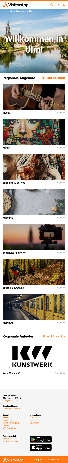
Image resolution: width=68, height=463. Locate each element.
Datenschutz (8, 417)
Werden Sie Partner (10, 441)
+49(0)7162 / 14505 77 (12, 401)
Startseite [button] (9, 11)
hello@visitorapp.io (11, 409)
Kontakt (6, 426)
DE (34, 460)
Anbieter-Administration (12, 439)
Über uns (33, 417)
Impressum (7, 420)
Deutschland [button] (21, 11)
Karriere (33, 420)
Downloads (34, 423)
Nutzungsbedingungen (12, 423)
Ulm (30, 11)
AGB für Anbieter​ (9, 428)
